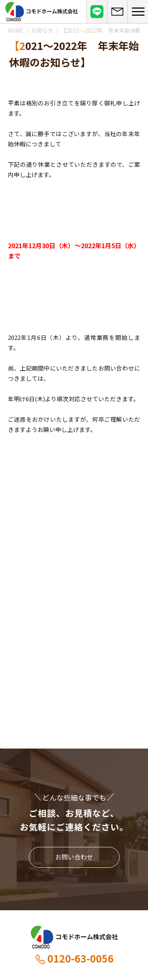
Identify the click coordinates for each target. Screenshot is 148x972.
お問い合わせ (74, 856)
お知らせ (42, 30)
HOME (16, 30)
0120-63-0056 (74, 958)
